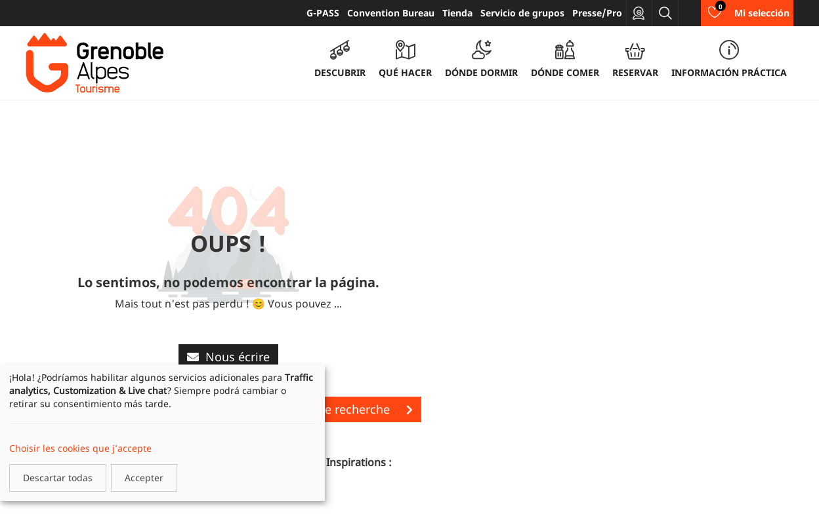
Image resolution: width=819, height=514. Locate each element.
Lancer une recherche (341, 409)
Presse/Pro (597, 13)
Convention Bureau (390, 13)
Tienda (457, 13)
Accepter (144, 477)
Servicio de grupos (522, 13)
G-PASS (322, 13)
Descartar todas (58, 477)
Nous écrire (228, 357)
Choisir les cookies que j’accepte (80, 448)
